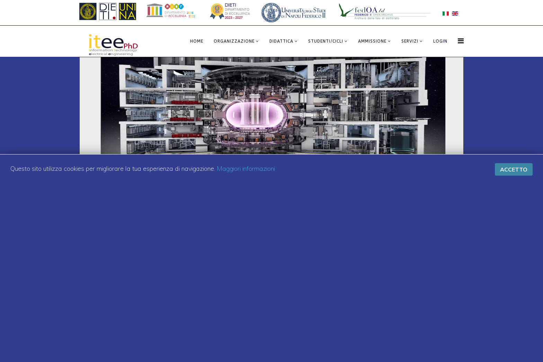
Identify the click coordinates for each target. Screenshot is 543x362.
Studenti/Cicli (325, 41)
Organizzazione (234, 41)
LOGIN (440, 41)
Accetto (513, 169)
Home (196, 41)
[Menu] (461, 41)
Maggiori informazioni (246, 169)
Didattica (281, 41)
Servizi (409, 41)
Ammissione (372, 41)
